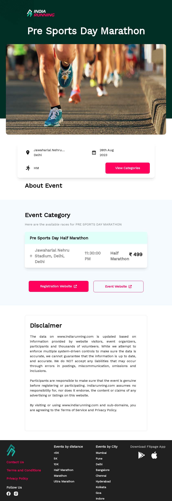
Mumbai (101, 452)
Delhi (99, 464)
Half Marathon (63, 470)
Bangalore (103, 470)
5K (55, 458)
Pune (99, 458)
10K (56, 464)
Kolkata (101, 487)
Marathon (60, 475)
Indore (100, 498)
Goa (98, 492)
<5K (56, 452)
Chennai (101, 475)
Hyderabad (103, 481)
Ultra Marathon (64, 481)
